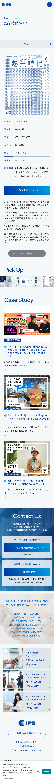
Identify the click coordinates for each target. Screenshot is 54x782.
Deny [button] (38, 772)
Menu (37, 44)
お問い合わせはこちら (29, 733)
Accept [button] (46, 772)
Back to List (22, 256)
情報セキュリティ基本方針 (26, 742)
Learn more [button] (8, 778)
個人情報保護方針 (27, 746)
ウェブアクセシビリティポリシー (27, 750)
